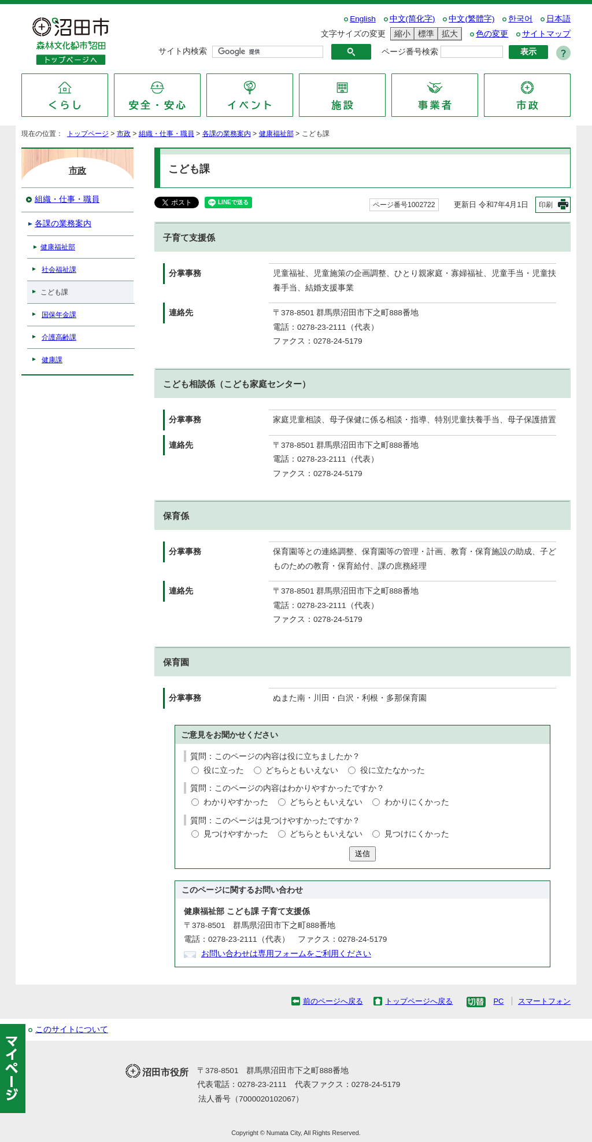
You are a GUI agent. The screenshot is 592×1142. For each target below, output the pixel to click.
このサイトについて (71, 1029)
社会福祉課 (59, 270)
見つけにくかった (416, 834)
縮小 (400, 33)
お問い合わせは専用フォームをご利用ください (286, 953)
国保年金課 (59, 315)
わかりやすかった (236, 802)
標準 (424, 33)
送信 (362, 853)
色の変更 (492, 34)
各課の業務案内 (226, 134)
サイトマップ (546, 34)
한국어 (520, 18)
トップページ (88, 134)
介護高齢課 (59, 337)
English (363, 18)
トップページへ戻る (419, 1001)
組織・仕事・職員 (166, 134)
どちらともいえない (301, 770)
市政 (124, 134)
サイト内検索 (182, 51)
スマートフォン (544, 1001)
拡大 (448, 33)
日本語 (558, 18)
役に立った (224, 770)
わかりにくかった (416, 802)
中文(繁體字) (471, 18)
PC (498, 1001)
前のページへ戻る (333, 1001)
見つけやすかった (236, 834)
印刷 (546, 205)
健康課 (52, 360)
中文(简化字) (412, 18)
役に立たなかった (392, 770)
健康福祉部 (276, 134)
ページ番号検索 (410, 51)
